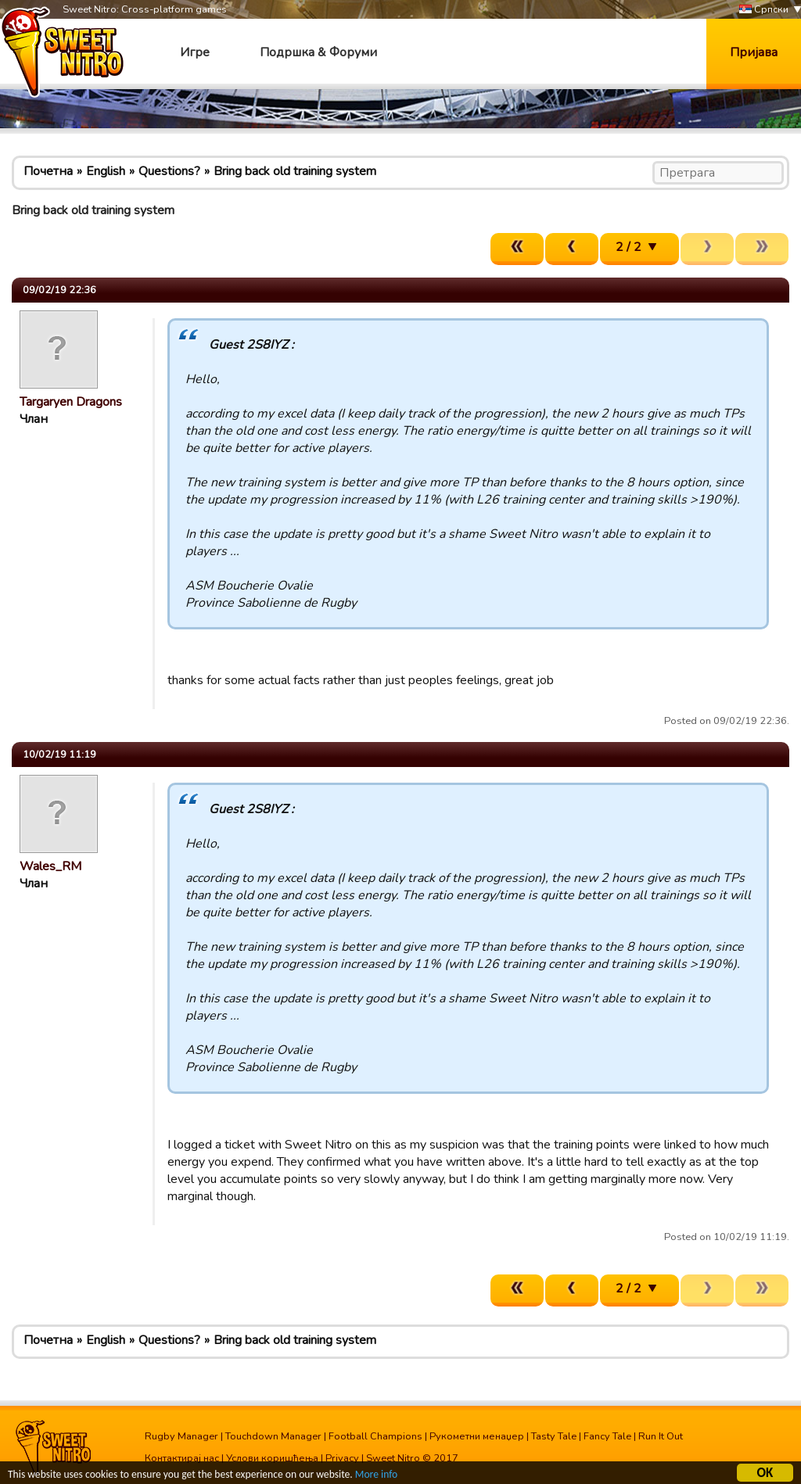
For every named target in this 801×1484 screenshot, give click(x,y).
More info (376, 1475)
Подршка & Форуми (318, 52)
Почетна (48, 171)
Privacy (342, 1458)
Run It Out (660, 1436)
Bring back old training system (295, 171)
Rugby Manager (181, 1436)
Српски (763, 9)
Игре (195, 52)
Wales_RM (50, 866)
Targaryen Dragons (71, 401)
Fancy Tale (607, 1436)
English (105, 171)
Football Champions (375, 1436)
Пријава (754, 52)
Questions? (169, 171)
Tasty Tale (554, 1436)
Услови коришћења (272, 1458)
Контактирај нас (182, 1458)
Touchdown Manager (273, 1436)
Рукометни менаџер (476, 1436)
